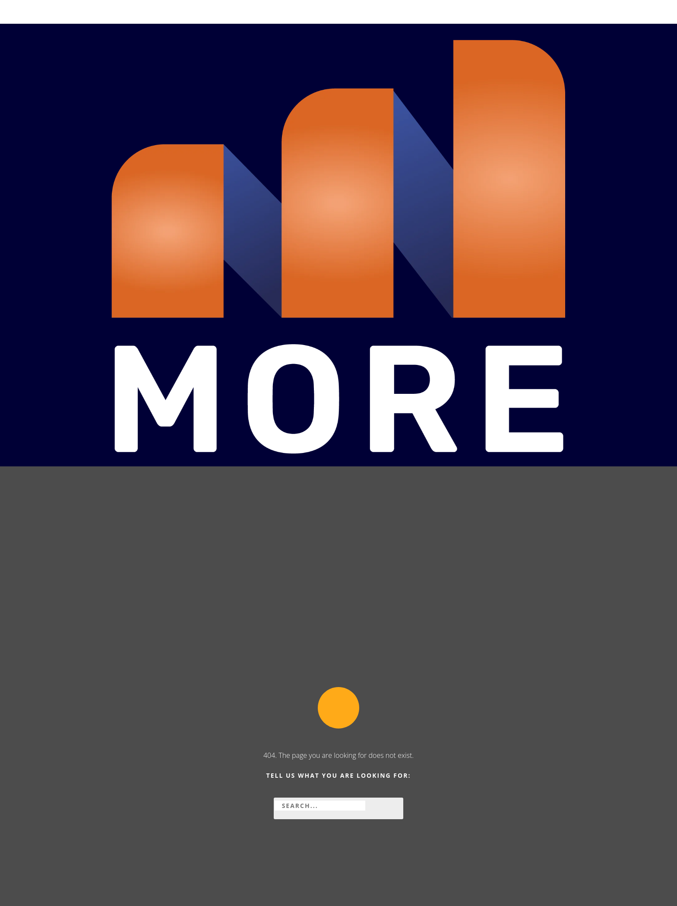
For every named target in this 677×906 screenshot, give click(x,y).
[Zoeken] (378, 806)
